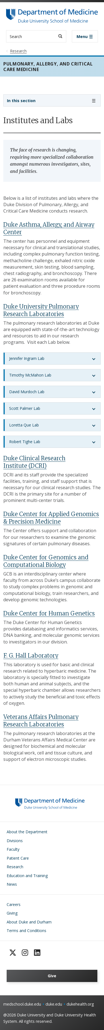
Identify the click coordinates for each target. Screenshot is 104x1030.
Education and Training (27, 875)
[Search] (60, 36)
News (12, 884)
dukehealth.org (80, 1004)
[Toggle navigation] (85, 36)
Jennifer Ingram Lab (26, 358)
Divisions (15, 840)
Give (52, 975)
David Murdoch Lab (26, 391)
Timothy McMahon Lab (30, 375)
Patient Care (18, 858)
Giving (12, 913)
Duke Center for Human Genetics (49, 613)
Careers (14, 904)
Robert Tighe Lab (24, 441)
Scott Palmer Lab (24, 408)
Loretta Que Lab (24, 425)
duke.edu (53, 1004)
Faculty (13, 849)
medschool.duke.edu (22, 1004)
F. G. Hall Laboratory (30, 655)
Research (15, 866)
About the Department (27, 831)
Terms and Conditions (26, 930)
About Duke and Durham (29, 922)
